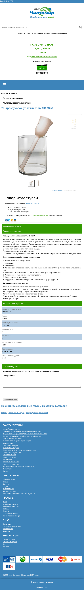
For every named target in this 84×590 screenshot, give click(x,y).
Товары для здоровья (11, 464)
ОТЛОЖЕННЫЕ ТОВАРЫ (41, 33)
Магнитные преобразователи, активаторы (18, 466)
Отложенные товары (10, 513)
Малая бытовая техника (11, 429)
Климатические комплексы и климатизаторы (19, 450)
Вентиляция (7, 469)
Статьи (5, 544)
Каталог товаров (9, 93)
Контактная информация (12, 526)
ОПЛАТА (20, 33)
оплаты (36, 203)
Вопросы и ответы (9, 491)
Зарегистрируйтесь (58, 190)
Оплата (5, 482)
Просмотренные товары (11, 516)
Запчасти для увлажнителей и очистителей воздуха (22, 436)
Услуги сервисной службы (12, 438)
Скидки (5, 487)
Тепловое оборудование (12, 453)
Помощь (6, 509)
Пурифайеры (7, 459)
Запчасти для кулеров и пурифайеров (17, 441)
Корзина (6, 511)
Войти (5, 502)
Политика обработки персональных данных (19, 494)
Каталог (4, 413)
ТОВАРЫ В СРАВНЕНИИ (58, 33)
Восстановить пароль (11, 506)
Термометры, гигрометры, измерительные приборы (22, 431)
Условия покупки (9, 479)
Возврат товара (8, 489)
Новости (6, 546)
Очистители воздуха (10, 445)
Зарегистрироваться (10, 504)
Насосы (5, 471)
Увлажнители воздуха (13, 98)
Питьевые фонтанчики (11, 462)
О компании (7, 524)
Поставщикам (8, 529)
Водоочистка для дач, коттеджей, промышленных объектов (25, 434)
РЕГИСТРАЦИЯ (45, 61)
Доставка (6, 484)
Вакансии (6, 531)
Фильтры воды (8, 443)
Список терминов (9, 539)
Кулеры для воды (9, 457)
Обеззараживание (9, 455)
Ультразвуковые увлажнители (17, 103)
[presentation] (23, 393)
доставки (28, 203)
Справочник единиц (10, 542)
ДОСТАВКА (27, 33)
